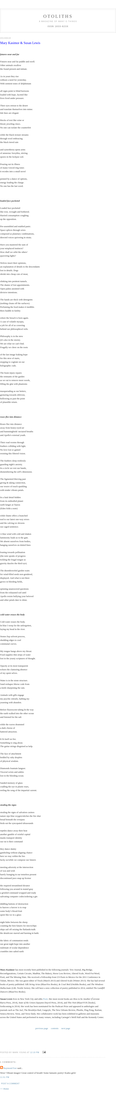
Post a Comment (10, 1084)
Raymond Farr (10, 1068)
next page (65, 1028)
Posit (45, 999)
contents (55, 1028)
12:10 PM (34, 1052)
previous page (41, 1028)
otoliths (58, 16)
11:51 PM (4, 1077)
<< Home (4, 1088)
